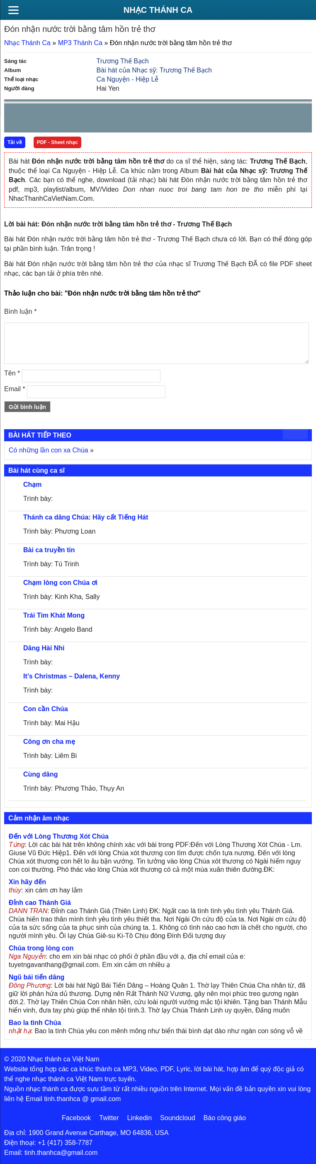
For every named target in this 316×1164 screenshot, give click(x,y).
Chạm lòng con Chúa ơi (60, 582)
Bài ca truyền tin (49, 549)
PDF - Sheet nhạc (57, 142)
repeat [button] (84, 119)
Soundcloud (177, 1117)
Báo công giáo (225, 1117)
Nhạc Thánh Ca (158, 9)
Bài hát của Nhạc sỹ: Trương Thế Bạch (154, 70)
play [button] (36, 118)
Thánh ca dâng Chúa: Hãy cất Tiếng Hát (85, 517)
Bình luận (20, 311)
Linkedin (139, 1117)
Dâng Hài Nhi (44, 648)
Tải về (14, 142)
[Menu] (13, 10)
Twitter (109, 1117)
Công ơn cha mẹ (49, 741)
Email (14, 388)
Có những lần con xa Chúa (48, 450)
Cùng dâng (40, 774)
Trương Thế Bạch (123, 61)
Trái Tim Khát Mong (54, 615)
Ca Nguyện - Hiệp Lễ (128, 79)
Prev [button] (15, 120)
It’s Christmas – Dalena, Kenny (71, 676)
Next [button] (58, 120)
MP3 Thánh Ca (80, 42)
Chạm (32, 484)
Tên (12, 373)
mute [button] (256, 118)
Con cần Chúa (45, 708)
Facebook (76, 1117)
